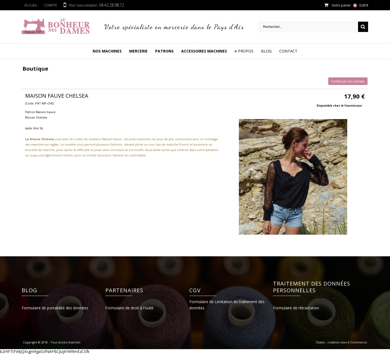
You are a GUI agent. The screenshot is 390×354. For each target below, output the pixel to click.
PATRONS (164, 51)
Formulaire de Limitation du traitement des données (227, 304)
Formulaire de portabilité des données (55, 307)
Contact (288, 51)
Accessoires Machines (204, 51)
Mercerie (138, 51)
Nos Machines (107, 51)
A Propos (244, 51)
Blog (266, 51)
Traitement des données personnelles (311, 287)
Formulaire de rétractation (296, 307)
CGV (195, 290)
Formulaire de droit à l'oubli (129, 307)
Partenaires (124, 290)
